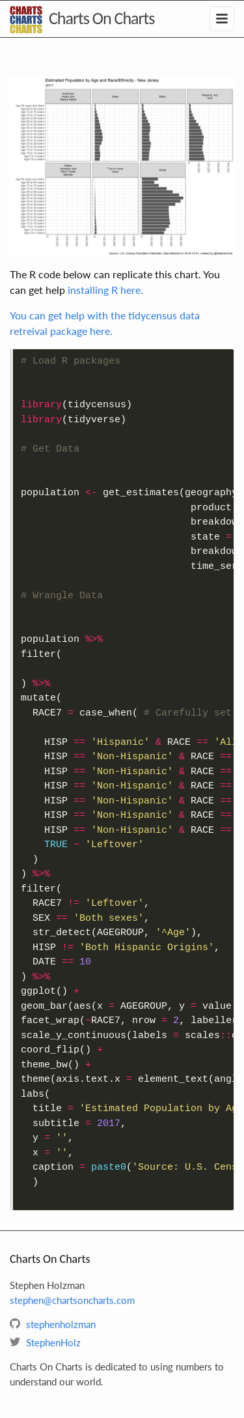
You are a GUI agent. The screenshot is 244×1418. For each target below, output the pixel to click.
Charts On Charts (101, 18)
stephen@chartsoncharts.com (72, 1300)
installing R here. (105, 289)
